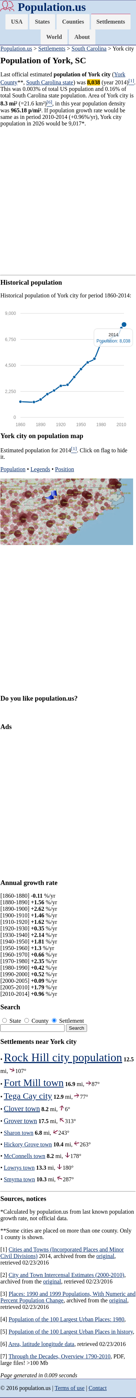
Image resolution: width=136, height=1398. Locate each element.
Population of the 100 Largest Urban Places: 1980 (66, 1319)
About (82, 37)
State (12, 1021)
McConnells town (24, 1156)
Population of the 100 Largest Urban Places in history (71, 1332)
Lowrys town (19, 1168)
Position (64, 469)
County (37, 1021)
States (42, 22)
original (105, 1256)
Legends (40, 469)
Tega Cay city (28, 1096)
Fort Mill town (34, 1082)
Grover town (20, 1121)
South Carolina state (49, 82)
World (54, 37)
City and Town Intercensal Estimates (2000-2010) (66, 1275)
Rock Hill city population (63, 1057)
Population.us (52, 6)
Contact (97, 1388)
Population (12, 469)
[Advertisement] (68, 201)
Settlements (110, 22)
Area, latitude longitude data (41, 1344)
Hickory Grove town (28, 1144)
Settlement (68, 1021)
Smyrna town (19, 1179)
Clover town (22, 1109)
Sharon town (18, 1133)
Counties (73, 22)
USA (16, 22)
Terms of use (70, 1388)
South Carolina (88, 48)
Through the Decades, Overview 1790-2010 (59, 1356)
